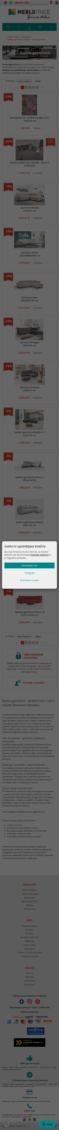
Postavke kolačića (39, 554)
